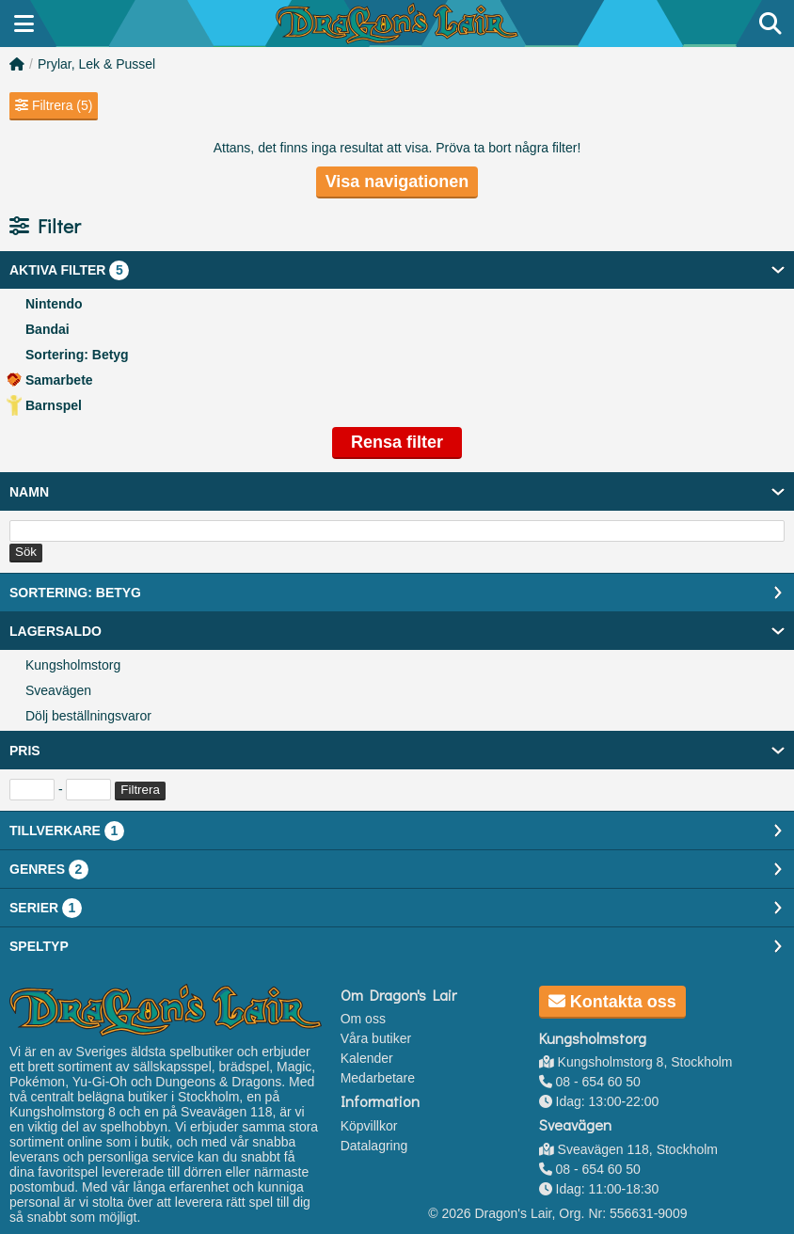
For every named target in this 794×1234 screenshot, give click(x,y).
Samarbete (59, 380)
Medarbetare (378, 1077)
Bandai (47, 329)
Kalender (367, 1058)
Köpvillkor (369, 1125)
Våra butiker (376, 1038)
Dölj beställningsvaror (88, 715)
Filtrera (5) (53, 105)
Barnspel (53, 405)
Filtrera (139, 790)
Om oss (363, 1018)
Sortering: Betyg (77, 354)
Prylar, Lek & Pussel (96, 63)
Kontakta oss (612, 1001)
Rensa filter (397, 442)
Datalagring (374, 1145)
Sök (26, 552)
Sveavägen (58, 690)
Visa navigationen (397, 181)
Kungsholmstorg (72, 664)
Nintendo (54, 303)
